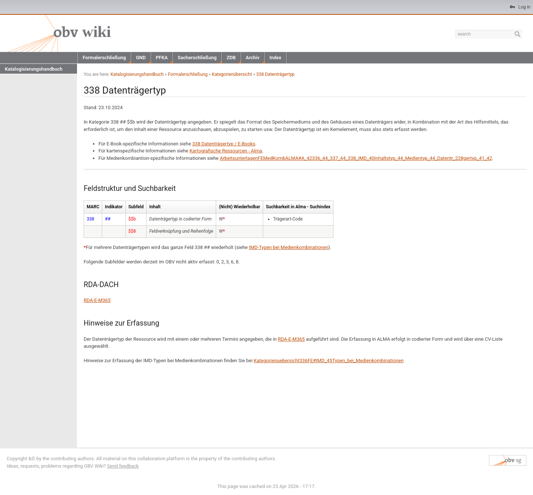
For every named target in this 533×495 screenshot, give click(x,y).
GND (141, 57)
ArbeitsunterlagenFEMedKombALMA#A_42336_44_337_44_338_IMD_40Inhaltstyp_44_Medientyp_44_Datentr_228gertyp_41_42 (356, 158)
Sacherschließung (197, 57)
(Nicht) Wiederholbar (239, 206)
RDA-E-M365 (97, 300)
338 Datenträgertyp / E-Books (223, 144)
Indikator (114, 206)
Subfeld (136, 206)
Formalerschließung (104, 57)
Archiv (252, 57)
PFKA (162, 57)
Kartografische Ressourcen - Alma (226, 151)
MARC (93, 206)
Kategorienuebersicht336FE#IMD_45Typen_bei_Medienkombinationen (329, 360)
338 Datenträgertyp (275, 74)
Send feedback (123, 466)
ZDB (231, 57)
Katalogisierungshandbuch (34, 69)
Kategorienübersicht (232, 74)
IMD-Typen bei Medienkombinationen (288, 247)
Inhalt (154, 206)
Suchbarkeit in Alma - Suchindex (298, 206)
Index (275, 57)
